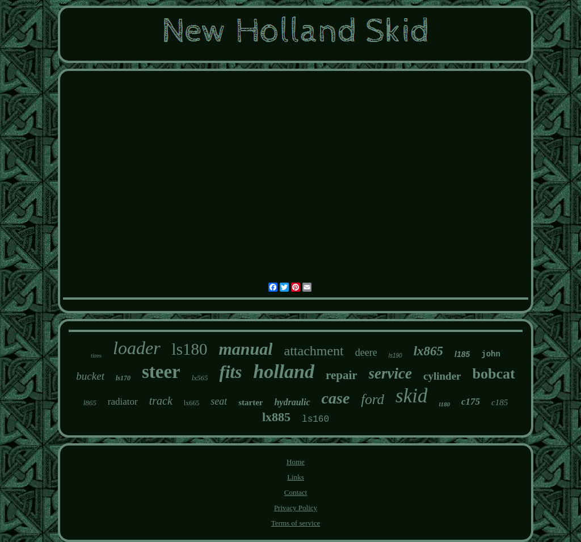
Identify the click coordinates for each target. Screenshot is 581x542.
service (390, 373)
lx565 (200, 377)
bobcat (494, 373)
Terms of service (295, 523)
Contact (295, 492)
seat (218, 401)
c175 (470, 401)
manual (245, 348)
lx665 (191, 403)
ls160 (315, 419)
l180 (444, 404)
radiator (123, 401)
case (336, 398)
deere (366, 352)
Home (296, 461)
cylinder (442, 376)
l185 (462, 354)
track (160, 400)
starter (250, 402)
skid (411, 396)
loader (137, 348)
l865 (89, 402)
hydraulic (292, 402)
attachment (313, 350)
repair (341, 375)
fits (231, 372)
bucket (90, 376)
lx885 (276, 417)
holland (283, 371)
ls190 (395, 355)
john (490, 354)
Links (295, 477)
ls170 (123, 378)
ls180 (190, 349)
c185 (499, 402)
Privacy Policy (295, 507)
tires (96, 355)
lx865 (428, 351)
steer (161, 372)
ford (372, 399)
